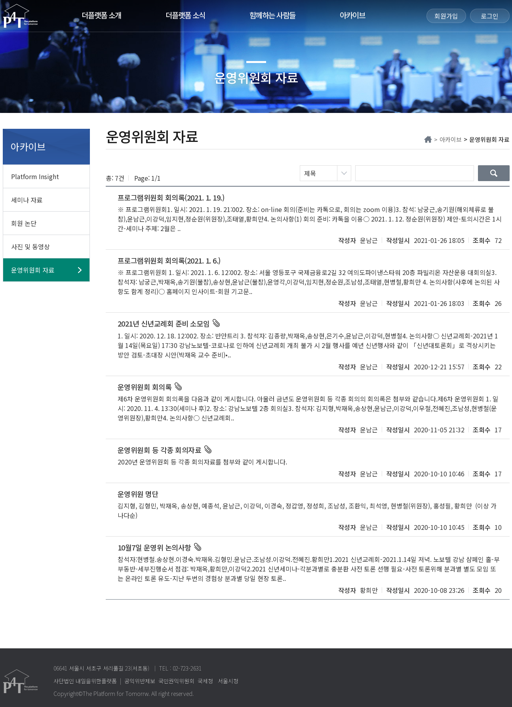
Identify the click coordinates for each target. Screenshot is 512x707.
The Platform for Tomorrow (20, 16)
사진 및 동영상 (30, 246)
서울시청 (228, 681)
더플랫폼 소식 (185, 15)
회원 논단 (23, 223)
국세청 (205, 681)
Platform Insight (35, 176)
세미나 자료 (26, 199)
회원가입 (446, 16)
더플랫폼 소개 (101, 15)
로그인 (490, 16)
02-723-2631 (187, 668)
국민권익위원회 (176, 681)
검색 (494, 173)
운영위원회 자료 (32, 270)
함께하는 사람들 (272, 15)
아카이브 (352, 15)
